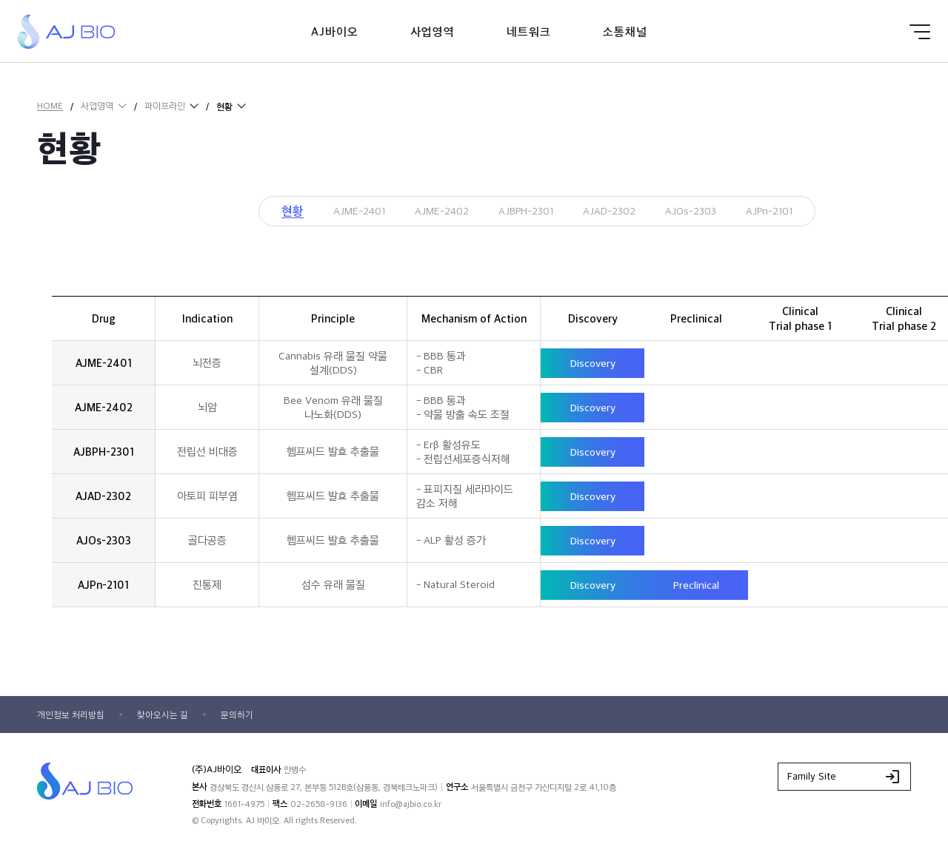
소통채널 (625, 31)
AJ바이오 (334, 31)
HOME (50, 106)
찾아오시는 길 (172, 716)
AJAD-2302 (618, 212)
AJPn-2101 (797, 212)
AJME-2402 (426, 212)
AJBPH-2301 (523, 212)
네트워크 (529, 31)
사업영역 (432, 31)
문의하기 (250, 716)
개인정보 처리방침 (74, 716)
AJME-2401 (332, 212)
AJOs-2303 (709, 212)
